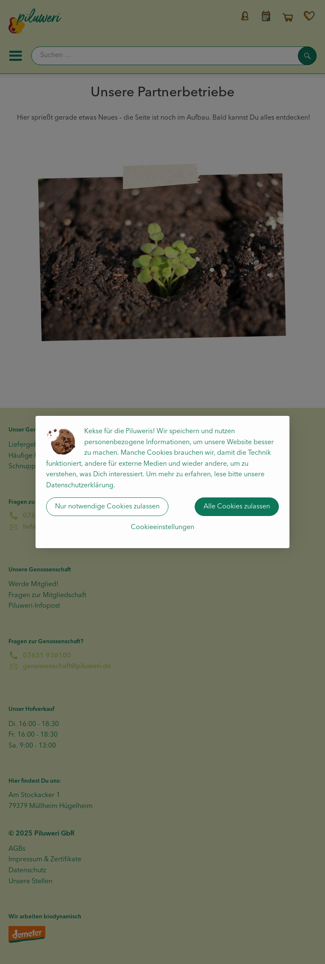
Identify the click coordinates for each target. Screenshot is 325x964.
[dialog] (162, 482)
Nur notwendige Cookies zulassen (107, 506)
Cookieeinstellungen (162, 527)
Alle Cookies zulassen (237, 506)
